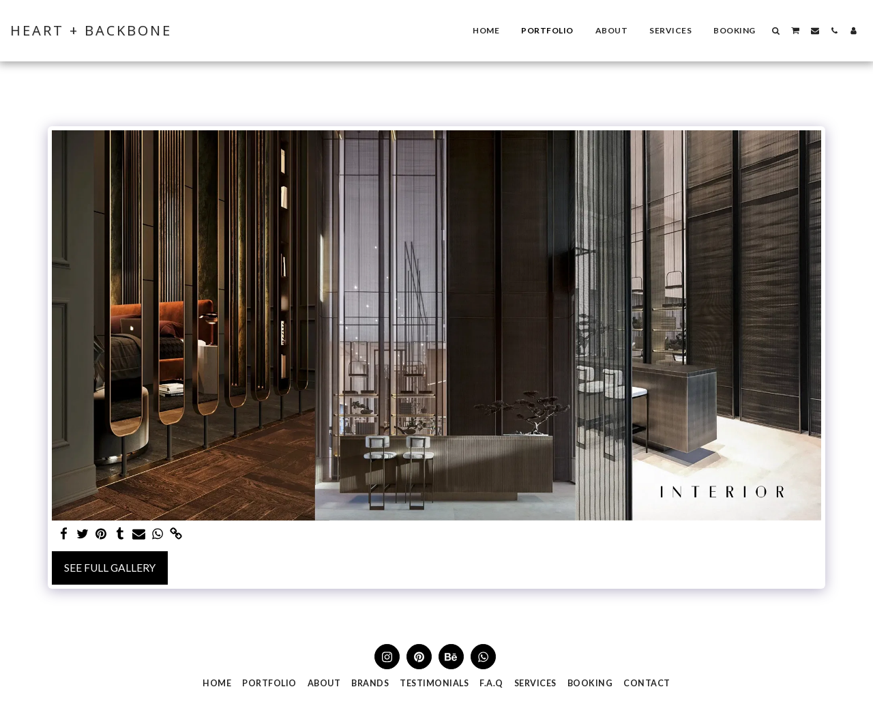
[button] (776, 31)
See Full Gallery (110, 567)
